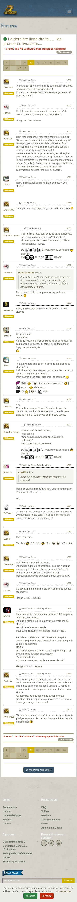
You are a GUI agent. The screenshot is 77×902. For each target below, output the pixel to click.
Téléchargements (50, 819)
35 (64, 62)
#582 (69, 106)
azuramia (7, 272)
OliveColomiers (11, 235)
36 (6, 68)
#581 (69, 80)
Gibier (6, 616)
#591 (69, 399)
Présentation (10, 807)
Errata (44, 823)
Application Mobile (51, 827)
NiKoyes (7, 472)
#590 (69, 358)
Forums (9, 49)
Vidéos (45, 811)
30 (31, 62)
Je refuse (46, 896)
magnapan (8, 310)
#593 (69, 465)
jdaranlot (8, 564)
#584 (69, 177)
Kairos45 (8, 87)
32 (44, 62)
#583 (69, 131)
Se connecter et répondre (39, 770)
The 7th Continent (24, 49)
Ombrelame (8, 210)
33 (51, 62)
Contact (7, 857)
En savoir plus (63, 891)
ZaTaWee (8, 513)
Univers (7, 811)
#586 (69, 228)
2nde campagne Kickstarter (51, 49)
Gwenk (6, 539)
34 (57, 62)
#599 (69, 674)
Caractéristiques (12, 815)
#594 (69, 506)
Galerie (7, 823)
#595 (69, 531)
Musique (46, 815)
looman (6, 113)
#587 (69, 265)
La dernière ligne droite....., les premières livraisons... (32, 41)
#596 (69, 557)
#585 (69, 203)
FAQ (43, 807)
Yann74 (7, 336)
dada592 (22, 472)
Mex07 (6, 184)
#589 (69, 328)
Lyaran (7, 406)
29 (24, 62)
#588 (69, 303)
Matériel (7, 819)
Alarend (7, 139)
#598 (69, 609)
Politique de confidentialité (17, 853)
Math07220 (8, 717)
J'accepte (30, 896)
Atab (6, 365)
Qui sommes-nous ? (14, 841)
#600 (69, 710)
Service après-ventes (14, 861)
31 (37, 62)
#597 (69, 583)
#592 (69, 425)
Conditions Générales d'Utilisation (15, 848)
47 (19, 68)
